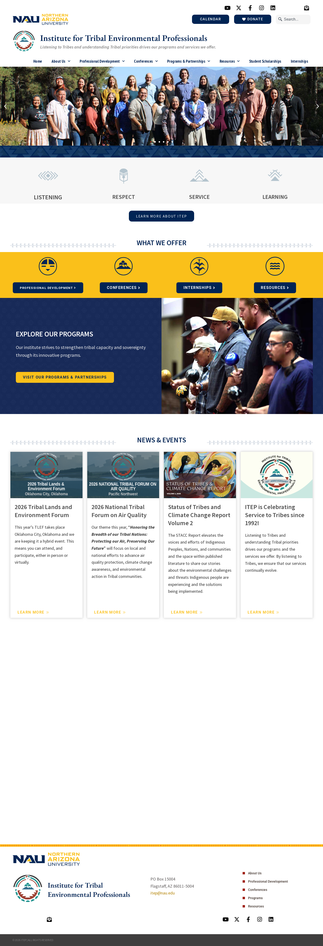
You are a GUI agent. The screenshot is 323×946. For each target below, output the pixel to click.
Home (37, 61)
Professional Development (102, 61)
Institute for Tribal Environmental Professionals (123, 38)
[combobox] (293, 19)
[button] (5, 106)
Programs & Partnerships (188, 61)
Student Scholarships (265, 61)
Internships (299, 61)
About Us (61, 61)
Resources (230, 61)
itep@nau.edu (162, 893)
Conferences (146, 61)
